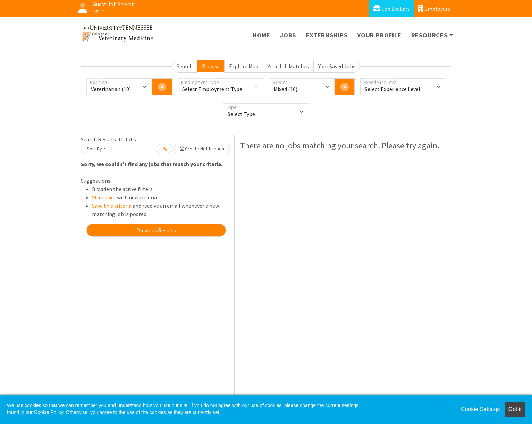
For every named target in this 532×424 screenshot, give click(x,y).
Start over (104, 197)
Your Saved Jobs (336, 66)
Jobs (288, 35)
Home (261, 35)
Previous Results (156, 230)
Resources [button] (429, 35)
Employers (434, 8)
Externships (327, 35)
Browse (211, 66)
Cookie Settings (480, 409)
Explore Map (244, 66)
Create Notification (202, 149)
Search (185, 66)
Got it (515, 409)
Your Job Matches (288, 66)
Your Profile (379, 35)
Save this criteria (112, 205)
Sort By (94, 149)
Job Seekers (391, 8)
